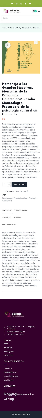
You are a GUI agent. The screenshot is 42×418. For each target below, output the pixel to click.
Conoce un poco (20, 210)
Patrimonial (8, 355)
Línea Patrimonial (21, 191)
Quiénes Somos (10, 372)
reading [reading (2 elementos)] (29, 394)
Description (6, 210)
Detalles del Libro (9, 225)
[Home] (2, 28)
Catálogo (8, 368)
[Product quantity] (5, 184)
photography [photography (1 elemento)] (21, 394)
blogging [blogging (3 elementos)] (10, 393)
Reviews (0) (6, 218)
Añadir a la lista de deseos (8, 45)
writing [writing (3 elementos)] (9, 398)
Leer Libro (17, 218)
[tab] (8, 210)
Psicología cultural (20, 198)
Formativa (8, 347)
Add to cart (19, 184)
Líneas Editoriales (11, 376)
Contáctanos (9, 380)
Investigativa (9, 351)
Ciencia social (7, 198)
